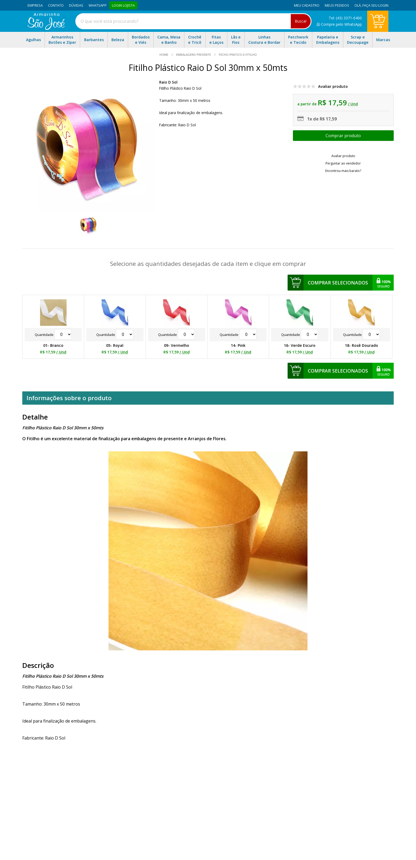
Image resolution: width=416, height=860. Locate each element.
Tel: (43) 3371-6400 (345, 17)
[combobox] (193, 21)
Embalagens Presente (193, 55)
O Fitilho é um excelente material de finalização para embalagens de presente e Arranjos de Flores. (124, 439)
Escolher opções (343, 135)
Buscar (301, 21)
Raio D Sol (168, 82)
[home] (46, 28)
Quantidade (53, 334)
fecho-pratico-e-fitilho (237, 55)
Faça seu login (375, 5)
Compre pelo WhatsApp (339, 24)
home (164, 55)
